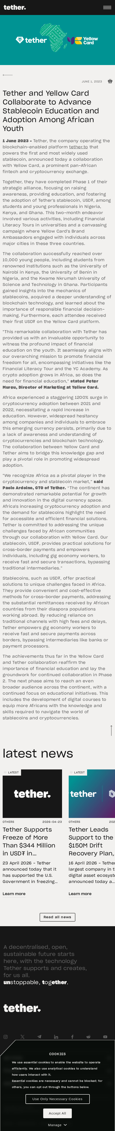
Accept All (57, 1113)
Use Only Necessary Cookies (57, 1099)
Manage (57, 1125)
